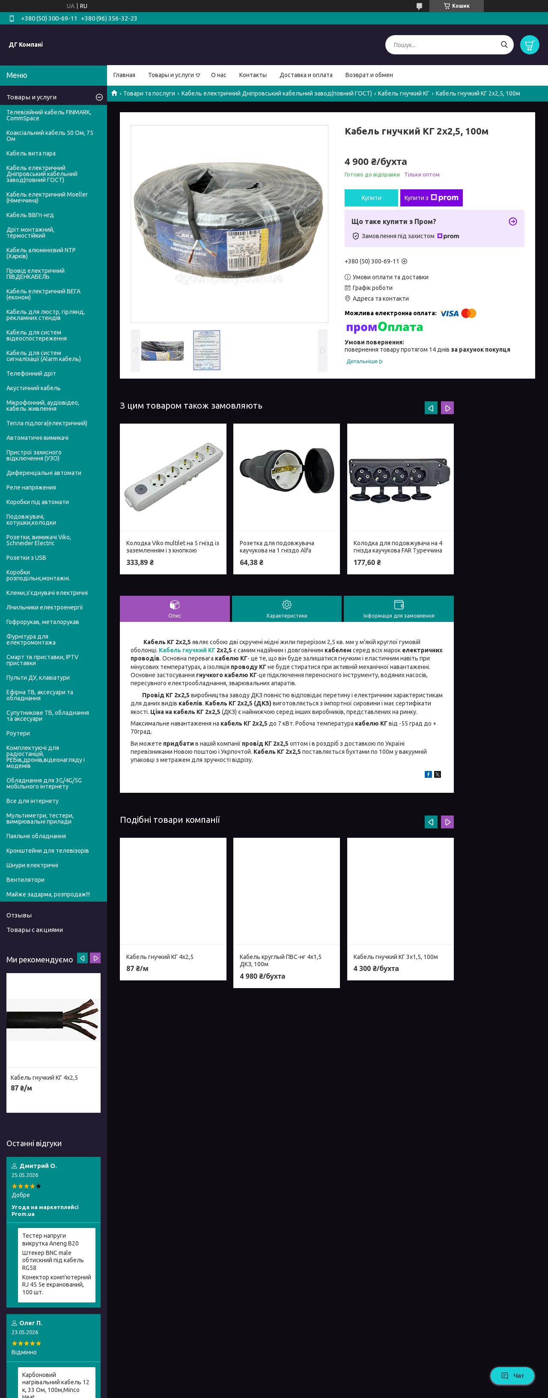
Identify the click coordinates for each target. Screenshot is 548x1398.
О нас (218, 75)
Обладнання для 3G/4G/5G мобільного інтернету (44, 783)
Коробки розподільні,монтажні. (38, 575)
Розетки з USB (26, 557)
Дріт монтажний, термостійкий (30, 232)
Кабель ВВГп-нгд (30, 215)
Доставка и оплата (306, 75)
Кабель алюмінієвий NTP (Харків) (41, 253)
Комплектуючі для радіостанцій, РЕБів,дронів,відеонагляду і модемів (45, 756)
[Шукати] (504, 44)
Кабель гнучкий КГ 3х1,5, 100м (396, 956)
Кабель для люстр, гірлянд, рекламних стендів (45, 314)
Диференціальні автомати (43, 472)
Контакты (253, 75)
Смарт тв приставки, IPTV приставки (42, 660)
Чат (512, 1376)
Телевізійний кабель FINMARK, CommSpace (48, 115)
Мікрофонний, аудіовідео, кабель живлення (42, 405)
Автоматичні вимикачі (37, 437)
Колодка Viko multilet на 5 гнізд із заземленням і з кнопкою (172, 547)
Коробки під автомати (37, 502)
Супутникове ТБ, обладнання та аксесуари (47, 715)
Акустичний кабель (33, 388)
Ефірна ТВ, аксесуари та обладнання (39, 695)
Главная (124, 75)
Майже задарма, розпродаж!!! (48, 894)
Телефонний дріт (31, 373)
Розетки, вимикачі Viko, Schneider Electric (38, 540)
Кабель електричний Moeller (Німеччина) (47, 197)
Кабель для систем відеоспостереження (36, 335)
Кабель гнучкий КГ (403, 93)
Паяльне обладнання (36, 836)
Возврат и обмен (369, 75)
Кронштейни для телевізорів (47, 850)
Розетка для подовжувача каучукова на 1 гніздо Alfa (277, 547)
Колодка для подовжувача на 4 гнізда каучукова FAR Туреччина (398, 547)
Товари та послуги (149, 93)
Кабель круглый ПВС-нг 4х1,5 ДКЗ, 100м (281, 960)
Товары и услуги (171, 75)
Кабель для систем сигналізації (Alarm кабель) (43, 356)
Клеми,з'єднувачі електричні (47, 592)
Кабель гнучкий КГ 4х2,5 (160, 956)
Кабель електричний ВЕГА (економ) (43, 294)
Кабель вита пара (31, 153)
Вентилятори (25, 879)
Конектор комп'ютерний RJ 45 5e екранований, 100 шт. (56, 1285)
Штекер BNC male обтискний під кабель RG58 (53, 1260)
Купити (371, 197)
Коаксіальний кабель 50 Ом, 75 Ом (49, 135)
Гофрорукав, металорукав (42, 621)
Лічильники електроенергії (44, 607)
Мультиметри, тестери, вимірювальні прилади (40, 818)
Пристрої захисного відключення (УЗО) (34, 455)
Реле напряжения (31, 487)
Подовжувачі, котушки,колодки (31, 519)
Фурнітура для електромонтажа (31, 639)
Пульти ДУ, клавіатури (38, 677)
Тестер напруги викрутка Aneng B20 (50, 1239)
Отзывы (19, 915)
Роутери (18, 733)
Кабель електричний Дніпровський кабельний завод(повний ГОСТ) (277, 93)
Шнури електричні (32, 865)
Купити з (432, 198)
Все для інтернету (32, 801)
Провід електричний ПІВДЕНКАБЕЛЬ (35, 273)
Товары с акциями (34, 929)
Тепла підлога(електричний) (46, 423)
